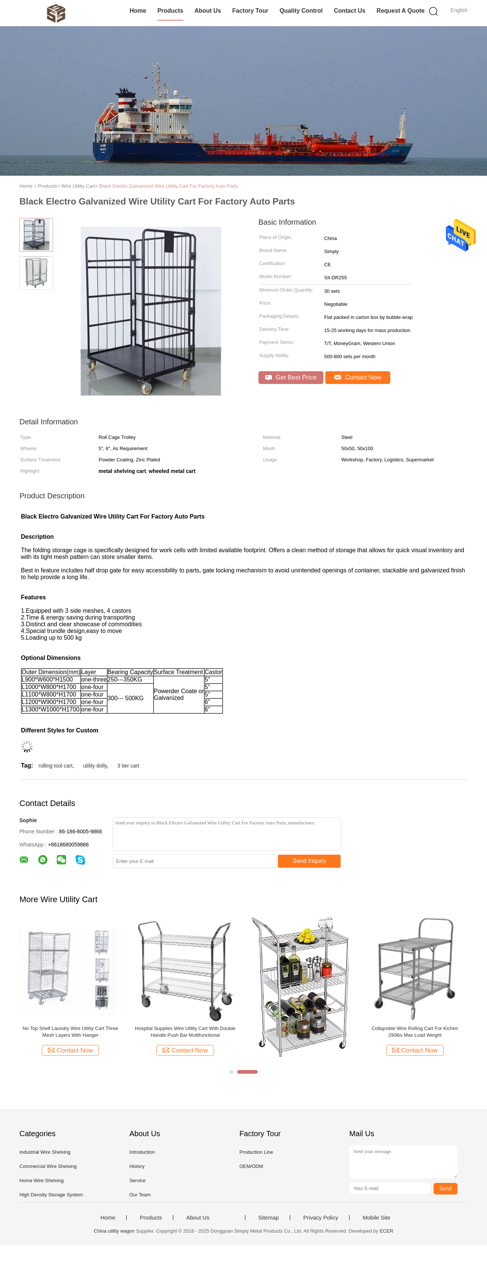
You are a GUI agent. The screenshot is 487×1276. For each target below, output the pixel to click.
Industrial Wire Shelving (45, 1152)
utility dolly (95, 766)
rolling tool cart (55, 766)
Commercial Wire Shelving (48, 1166)
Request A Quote (400, 10)
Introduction (142, 1152)
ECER (386, 1231)
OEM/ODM (251, 1166)
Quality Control (301, 10)
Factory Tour (250, 10)
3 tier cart (128, 766)
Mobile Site (376, 1217)
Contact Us (349, 10)
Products (170, 10)
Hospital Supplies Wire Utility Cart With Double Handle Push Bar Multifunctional (185, 1032)
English (459, 10)
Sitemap (268, 1217)
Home (138, 10)
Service (137, 1180)
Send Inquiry (309, 861)
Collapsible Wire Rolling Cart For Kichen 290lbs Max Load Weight (415, 1032)
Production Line (256, 1152)
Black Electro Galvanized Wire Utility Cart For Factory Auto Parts (168, 186)
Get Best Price (290, 377)
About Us (208, 10)
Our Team (140, 1194)
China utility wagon (114, 1231)
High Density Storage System (51, 1194)
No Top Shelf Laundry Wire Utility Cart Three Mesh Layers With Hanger (70, 1032)
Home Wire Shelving (41, 1180)
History (136, 1166)
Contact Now (357, 377)
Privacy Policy (320, 1217)
